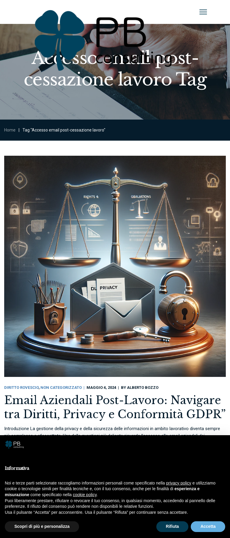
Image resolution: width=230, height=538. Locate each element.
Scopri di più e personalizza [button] (41, 526)
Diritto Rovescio (21, 387)
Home (10, 130)
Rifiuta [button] (172, 526)
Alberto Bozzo (142, 387)
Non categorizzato (61, 387)
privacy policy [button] (178, 483)
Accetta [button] (208, 526)
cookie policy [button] (84, 494)
